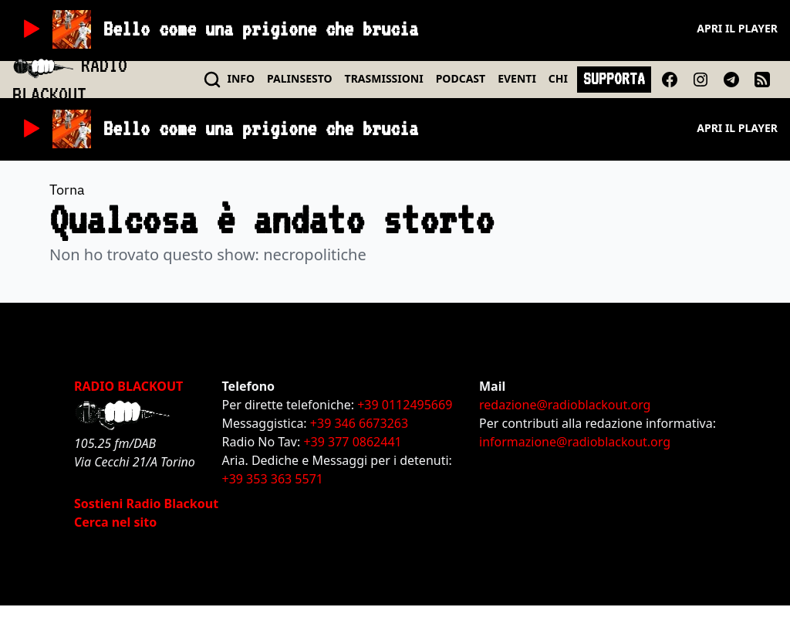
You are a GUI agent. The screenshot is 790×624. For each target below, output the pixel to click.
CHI (558, 78)
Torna (67, 189)
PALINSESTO (299, 78)
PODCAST (460, 78)
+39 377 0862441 (352, 441)
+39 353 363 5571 (272, 478)
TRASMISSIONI (384, 78)
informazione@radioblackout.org (574, 441)
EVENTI (517, 78)
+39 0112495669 (404, 404)
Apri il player (737, 28)
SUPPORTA (614, 79)
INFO (241, 78)
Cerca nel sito (115, 522)
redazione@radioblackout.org (564, 404)
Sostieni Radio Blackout (146, 503)
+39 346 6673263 (359, 423)
